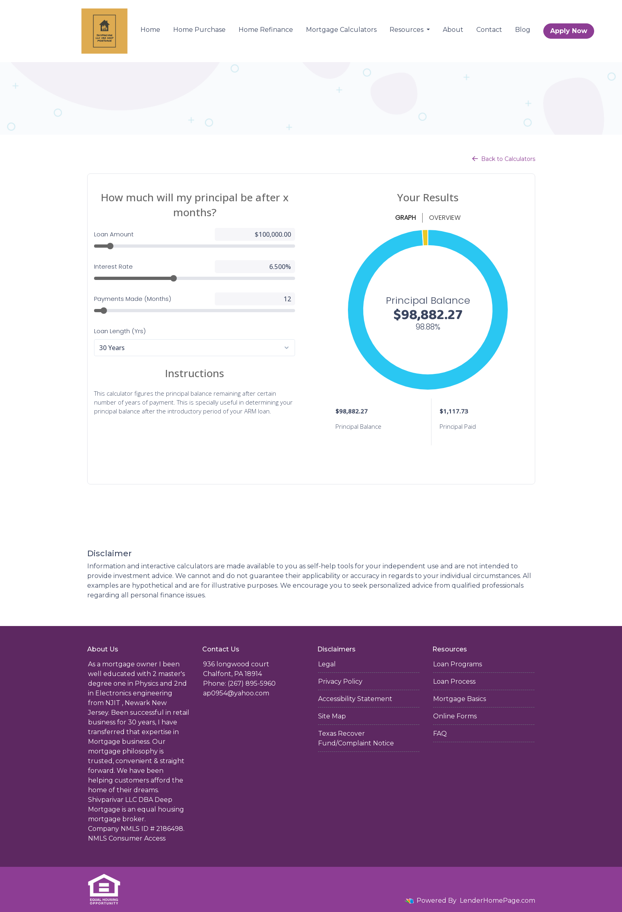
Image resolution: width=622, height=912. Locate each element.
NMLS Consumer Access (126, 838)
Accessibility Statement (355, 699)
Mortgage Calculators (341, 29)
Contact (489, 29)
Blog (522, 29)
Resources (407, 29)
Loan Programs (457, 664)
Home (150, 29)
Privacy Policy (340, 681)
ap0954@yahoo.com (236, 693)
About (453, 29)
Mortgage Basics (459, 699)
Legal (327, 664)
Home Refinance (266, 29)
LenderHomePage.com (497, 900)
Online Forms (455, 716)
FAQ (440, 733)
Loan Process (454, 681)
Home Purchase (199, 29)
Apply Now (568, 31)
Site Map (332, 716)
